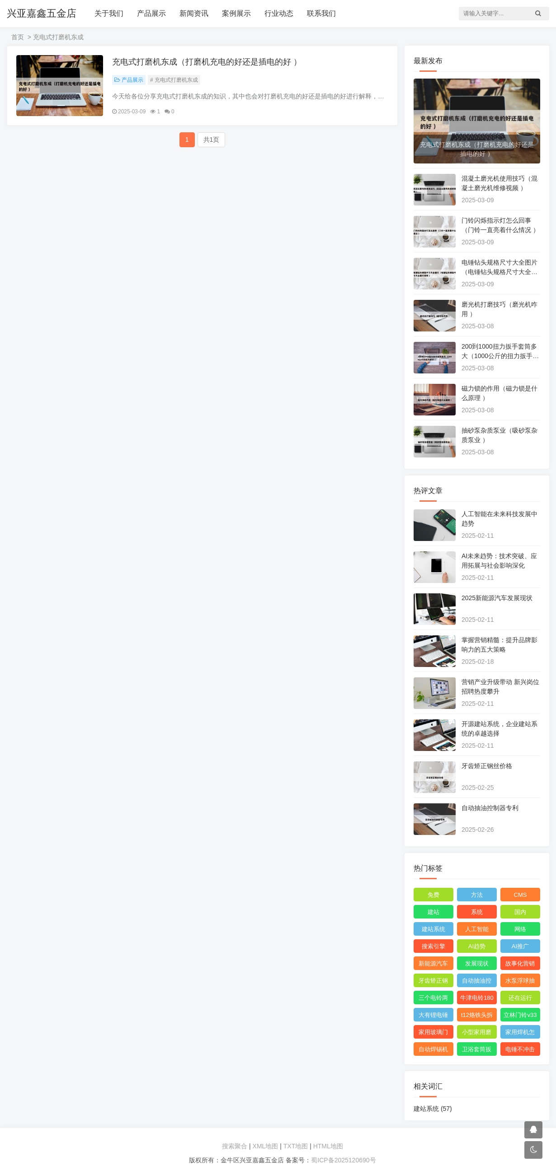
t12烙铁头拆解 (477, 1016)
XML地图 (265, 1146)
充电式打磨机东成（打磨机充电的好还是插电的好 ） (207, 61)
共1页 (211, 139)
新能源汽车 (433, 963)
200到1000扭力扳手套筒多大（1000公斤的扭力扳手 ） (499, 356)
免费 (433, 894)
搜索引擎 (433, 946)
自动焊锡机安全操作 (433, 1051)
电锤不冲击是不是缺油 (520, 1051)
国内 (520, 912)
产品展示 (151, 13)
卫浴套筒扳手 (476, 1051)
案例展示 (236, 13)
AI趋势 (476, 946)
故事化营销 (520, 963)
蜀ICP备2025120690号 (343, 1160)
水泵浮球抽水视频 (520, 982)
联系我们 (321, 13)
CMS (520, 894)
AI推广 (520, 946)
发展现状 (477, 963)
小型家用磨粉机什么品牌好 (476, 1034)
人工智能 (477, 929)
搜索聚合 (234, 1146)
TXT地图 (295, 1146)
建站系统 (433, 929)
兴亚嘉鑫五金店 (41, 13)
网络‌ (520, 929)
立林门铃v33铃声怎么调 (520, 1016)
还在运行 (520, 997)
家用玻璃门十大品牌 (433, 1034)
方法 (477, 894)
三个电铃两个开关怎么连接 (433, 999)
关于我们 (108, 13)
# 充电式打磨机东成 (174, 80)
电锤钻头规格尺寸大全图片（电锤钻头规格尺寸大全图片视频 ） (499, 272)
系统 (477, 912)
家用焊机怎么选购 (520, 1034)
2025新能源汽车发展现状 (497, 597)
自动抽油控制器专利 (490, 807)
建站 (433, 912)
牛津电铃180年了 (477, 999)
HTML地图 (328, 1146)
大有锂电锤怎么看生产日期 (433, 1016)
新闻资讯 (193, 13)
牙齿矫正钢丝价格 (487, 765)
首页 (17, 37)
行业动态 (278, 13)
